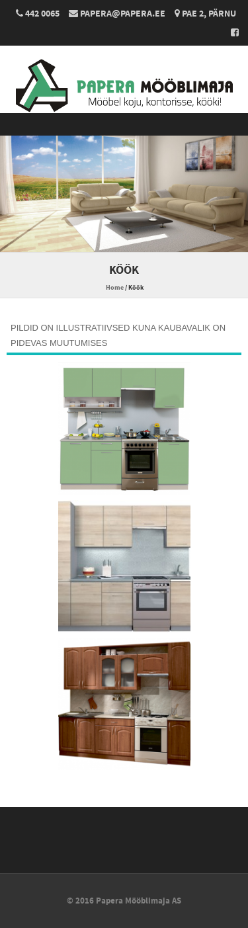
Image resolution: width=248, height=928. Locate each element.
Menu (124, 125)
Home (115, 287)
